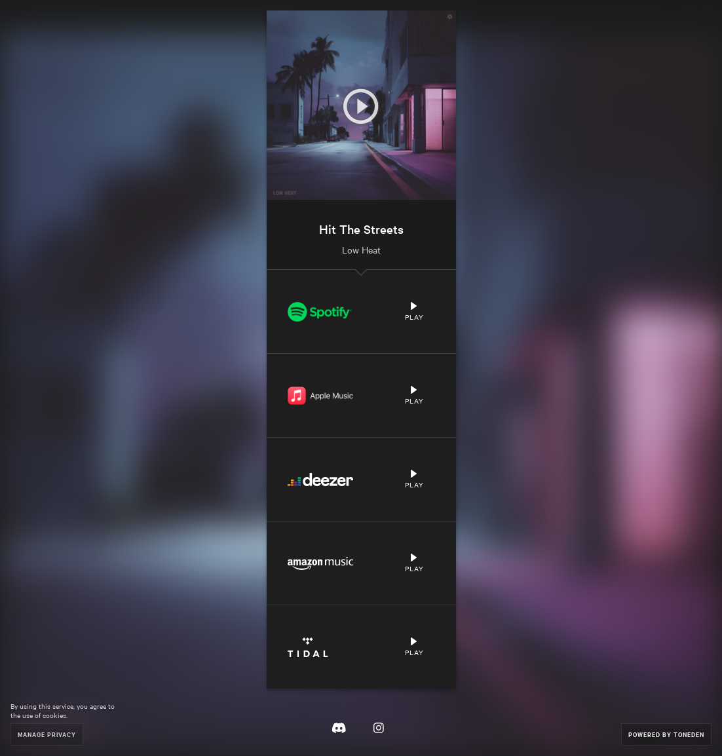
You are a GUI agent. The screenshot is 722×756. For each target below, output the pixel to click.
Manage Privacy (47, 734)
